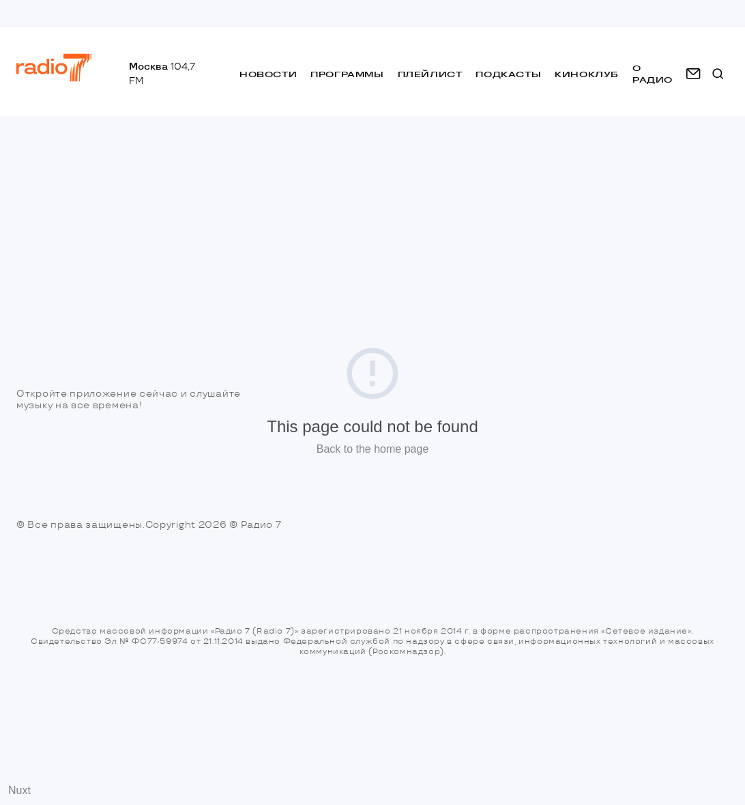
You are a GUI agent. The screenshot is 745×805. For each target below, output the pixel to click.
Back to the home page (373, 449)
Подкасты (508, 74)
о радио (652, 73)
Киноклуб (587, 74)
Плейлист (430, 74)
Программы (346, 74)
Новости (268, 74)
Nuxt (19, 790)
